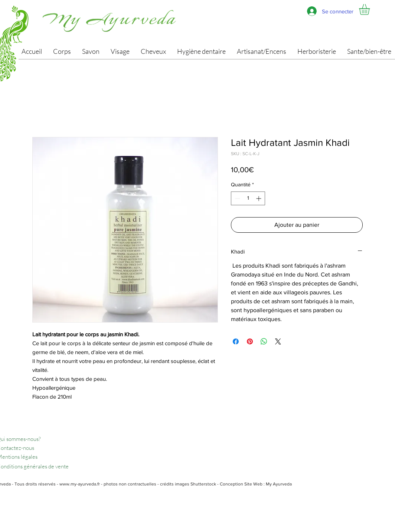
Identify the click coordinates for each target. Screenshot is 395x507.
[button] (370, 9)
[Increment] (259, 198)
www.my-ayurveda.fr (79, 484)
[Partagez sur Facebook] (235, 341)
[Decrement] (236, 198)
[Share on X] (278, 341)
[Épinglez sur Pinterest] (249, 341)
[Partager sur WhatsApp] (263, 341)
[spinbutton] (248, 198)
